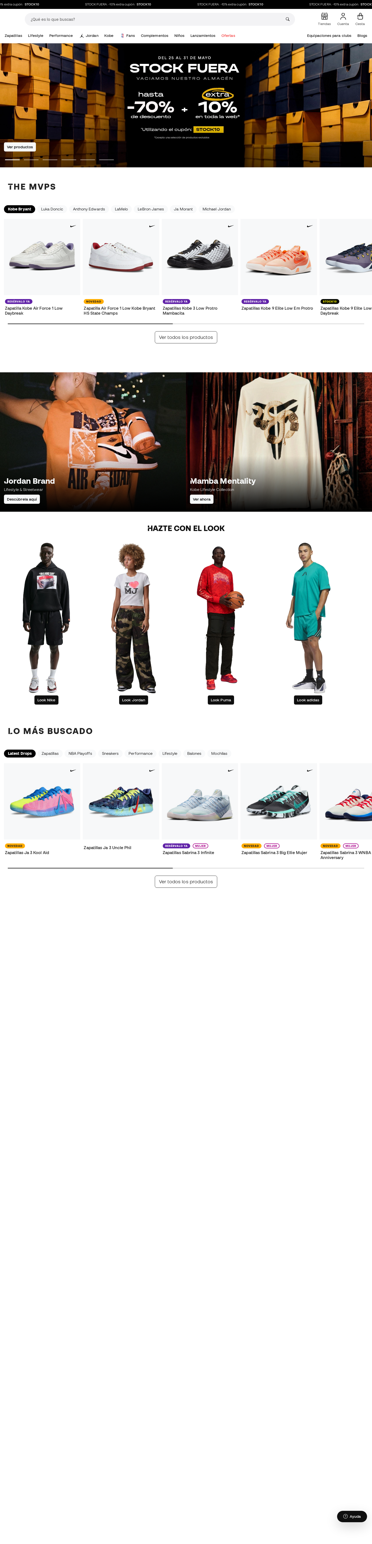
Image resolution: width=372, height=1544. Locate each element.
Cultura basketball (145, 967)
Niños (179, 35)
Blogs (362, 35)
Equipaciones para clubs (329, 35)
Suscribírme (345, 1169)
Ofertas (228, 35)
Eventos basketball (269, 967)
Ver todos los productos (186, 337)
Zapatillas (13, 35)
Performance (61, 35)
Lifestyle (35, 35)
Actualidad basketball (24, 967)
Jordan (89, 35)
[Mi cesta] (360, 19)
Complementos (154, 35)
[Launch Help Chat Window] (352, 1521)
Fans (127, 35)
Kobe (108, 35)
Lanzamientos (203, 35)
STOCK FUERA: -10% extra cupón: (127, 4)
